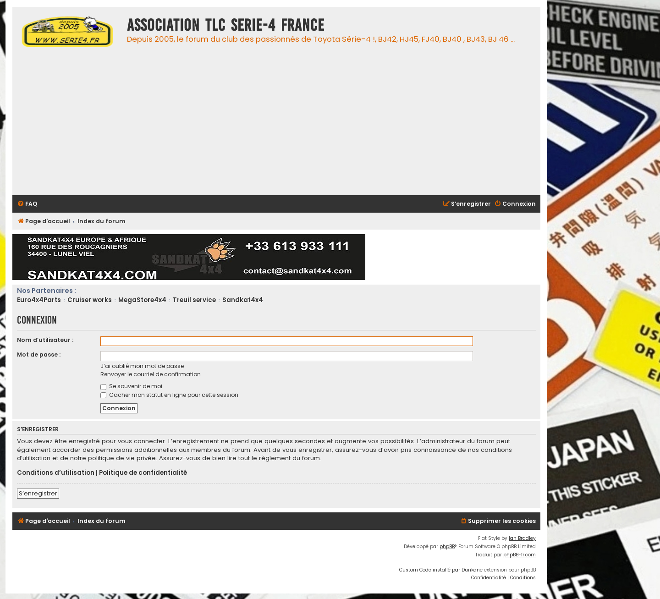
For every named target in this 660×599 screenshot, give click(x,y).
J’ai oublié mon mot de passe (142, 366)
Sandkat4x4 (242, 300)
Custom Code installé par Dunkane (441, 569)
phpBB (447, 546)
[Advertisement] (290, 124)
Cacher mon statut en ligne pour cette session (169, 395)
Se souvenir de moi (131, 386)
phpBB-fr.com (519, 554)
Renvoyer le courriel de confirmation (150, 374)
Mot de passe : (38, 354)
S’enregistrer (38, 493)
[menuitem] (27, 204)
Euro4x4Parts (39, 300)
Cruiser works (89, 300)
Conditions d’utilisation (55, 473)
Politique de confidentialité (143, 473)
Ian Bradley (522, 538)
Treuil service (194, 300)
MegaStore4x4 (142, 300)
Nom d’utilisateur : (45, 340)
